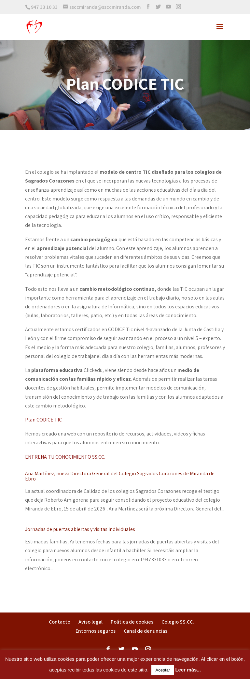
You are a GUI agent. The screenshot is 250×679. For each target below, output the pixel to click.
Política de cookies (132, 621)
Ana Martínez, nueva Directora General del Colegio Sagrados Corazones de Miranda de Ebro (120, 476)
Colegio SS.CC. (177, 621)
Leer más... (188, 669)
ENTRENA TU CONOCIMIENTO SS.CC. (65, 456)
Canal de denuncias (145, 630)
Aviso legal (90, 621)
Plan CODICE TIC (43, 419)
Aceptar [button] (162, 670)
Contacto (59, 621)
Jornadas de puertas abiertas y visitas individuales (80, 529)
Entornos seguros (96, 630)
